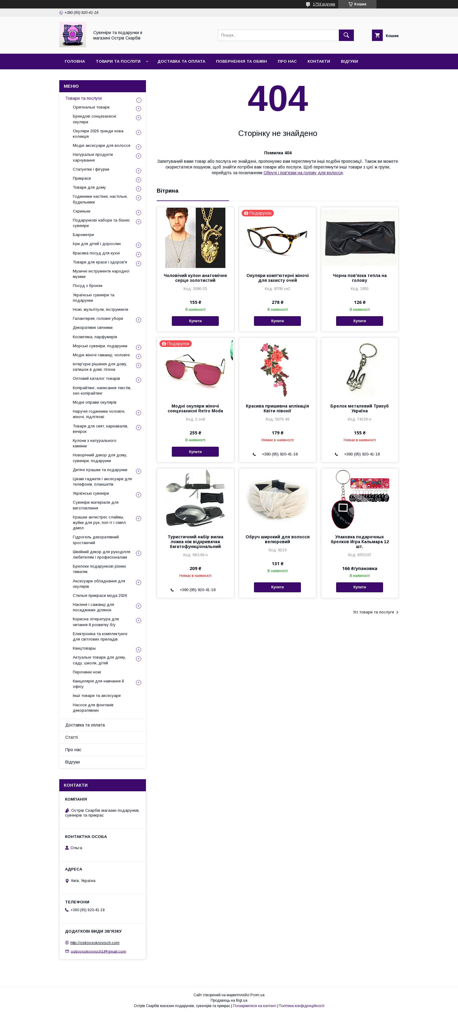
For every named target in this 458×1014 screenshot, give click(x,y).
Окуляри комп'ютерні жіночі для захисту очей (277, 278)
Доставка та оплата (181, 61)
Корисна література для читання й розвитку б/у (96, 622)
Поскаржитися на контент (254, 1006)
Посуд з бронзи (87, 285)
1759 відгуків (324, 4)
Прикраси (82, 178)
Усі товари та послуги (373, 612)
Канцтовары (84, 648)
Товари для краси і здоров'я (100, 262)
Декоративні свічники (93, 327)
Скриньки (81, 211)
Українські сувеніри (91, 493)
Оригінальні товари (91, 107)
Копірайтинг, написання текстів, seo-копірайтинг (102, 390)
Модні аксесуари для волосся (101, 145)
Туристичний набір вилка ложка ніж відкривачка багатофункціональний (195, 541)
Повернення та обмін (241, 61)
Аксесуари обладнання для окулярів (99, 584)
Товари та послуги (118, 61)
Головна (75, 61)
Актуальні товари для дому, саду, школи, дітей (99, 660)
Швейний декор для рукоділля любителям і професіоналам (101, 554)
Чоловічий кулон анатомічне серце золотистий (195, 278)
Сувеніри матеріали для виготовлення (96, 505)
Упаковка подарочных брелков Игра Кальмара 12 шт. (360, 541)
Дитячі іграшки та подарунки (100, 470)
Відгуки (349, 61)
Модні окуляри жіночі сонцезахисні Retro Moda (195, 408)
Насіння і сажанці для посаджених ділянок (93, 607)
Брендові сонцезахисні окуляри (94, 119)
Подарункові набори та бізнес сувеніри (101, 223)
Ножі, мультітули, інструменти (100, 309)
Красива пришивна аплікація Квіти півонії (277, 408)
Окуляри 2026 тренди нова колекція (98, 134)
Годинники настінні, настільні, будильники (100, 199)
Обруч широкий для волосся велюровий (278, 539)
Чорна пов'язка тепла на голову (360, 278)
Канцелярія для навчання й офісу (98, 684)
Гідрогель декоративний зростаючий (96, 540)
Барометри (83, 234)
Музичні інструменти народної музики (101, 274)
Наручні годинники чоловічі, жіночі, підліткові (99, 414)
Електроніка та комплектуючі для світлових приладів (100, 636)
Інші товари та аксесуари (97, 695)
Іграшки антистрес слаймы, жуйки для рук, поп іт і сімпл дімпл (99, 522)
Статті (71, 737)
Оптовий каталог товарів (96, 378)
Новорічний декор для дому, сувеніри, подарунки (100, 458)
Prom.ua (257, 995)
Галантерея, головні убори (98, 318)
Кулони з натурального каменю (94, 443)
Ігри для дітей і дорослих (97, 243)
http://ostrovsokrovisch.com (94, 942)
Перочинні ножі (87, 672)
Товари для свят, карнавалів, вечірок (100, 429)
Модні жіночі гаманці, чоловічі (101, 355)
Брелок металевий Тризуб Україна (359, 408)
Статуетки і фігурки (91, 169)
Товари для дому (89, 187)
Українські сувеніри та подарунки (93, 298)
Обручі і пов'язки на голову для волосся (303, 172)
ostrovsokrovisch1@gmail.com (98, 951)
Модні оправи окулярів (94, 402)
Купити (195, 321)
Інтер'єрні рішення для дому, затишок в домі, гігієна (100, 367)
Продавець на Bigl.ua (229, 1000)
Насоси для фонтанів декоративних (93, 708)
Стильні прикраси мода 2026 (100, 595)
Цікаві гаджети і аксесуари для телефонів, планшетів (102, 482)
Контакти (319, 61)
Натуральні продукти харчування (93, 157)
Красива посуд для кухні (96, 253)
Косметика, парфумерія (95, 337)
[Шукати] (346, 35)
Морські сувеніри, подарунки (100, 346)
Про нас (287, 61)
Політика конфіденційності (301, 1006)
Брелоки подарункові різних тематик (99, 569)
